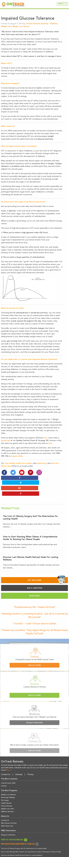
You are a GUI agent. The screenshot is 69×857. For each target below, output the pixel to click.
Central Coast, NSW (8, 773)
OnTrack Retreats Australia (37, 24)
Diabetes (53, 24)
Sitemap (18, 764)
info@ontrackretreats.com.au (20, 834)
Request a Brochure (8, 824)
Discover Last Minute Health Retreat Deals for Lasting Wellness (21, 845)
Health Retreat (6, 793)
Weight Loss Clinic (7, 798)
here (45, 438)
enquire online (17, 456)
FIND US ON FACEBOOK (14, 830)
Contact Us (5, 764)
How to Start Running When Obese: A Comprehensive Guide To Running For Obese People (31, 841)
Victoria (3, 775)
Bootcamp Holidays (8, 787)
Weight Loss (6, 26)
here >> (9, 760)
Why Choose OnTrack (9, 813)
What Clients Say (7, 816)
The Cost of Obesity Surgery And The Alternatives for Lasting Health (24, 838)
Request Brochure (34, 712)
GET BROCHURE (46, 570)
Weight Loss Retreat (21, 26)
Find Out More (34, 655)
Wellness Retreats (7, 801)
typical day (5, 440)
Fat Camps (5, 790)
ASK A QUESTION (34, 578)
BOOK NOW (34, 586)
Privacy (30, 764)
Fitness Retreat (6, 796)
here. (50, 443)
